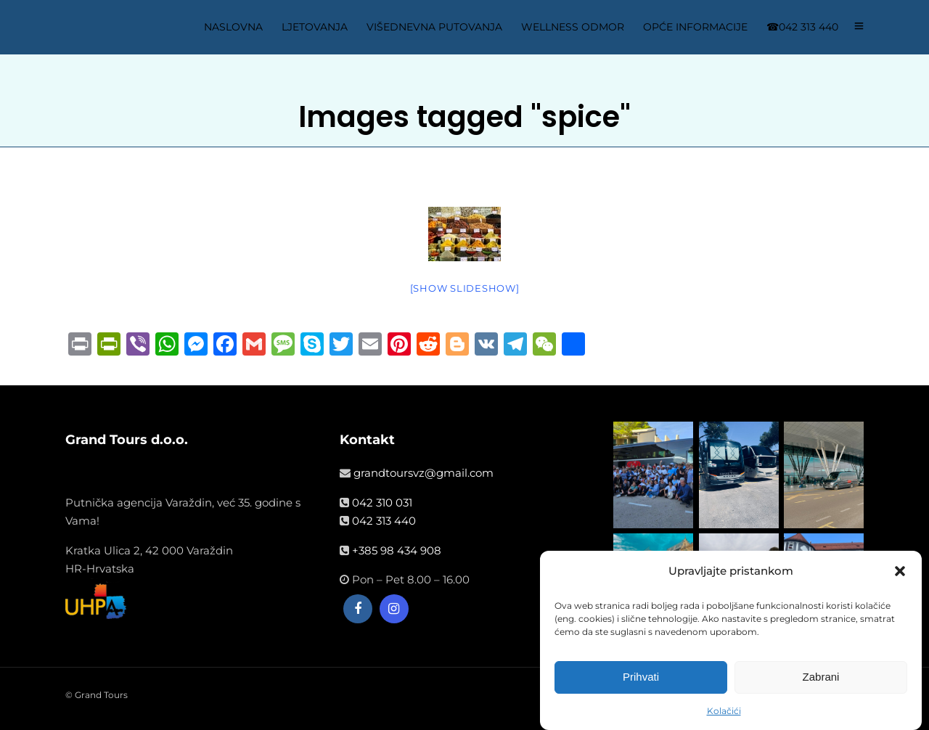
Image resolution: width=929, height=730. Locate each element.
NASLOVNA (233, 27)
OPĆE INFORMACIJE (695, 27)
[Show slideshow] (465, 288)
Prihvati (641, 679)
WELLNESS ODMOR (572, 27)
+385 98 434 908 (396, 550)
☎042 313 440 (802, 27)
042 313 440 (384, 521)
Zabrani (821, 679)
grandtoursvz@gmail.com (423, 473)
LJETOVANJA (315, 27)
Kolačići (724, 712)
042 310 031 (382, 502)
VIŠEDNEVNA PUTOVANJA (434, 27)
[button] (900, 573)
